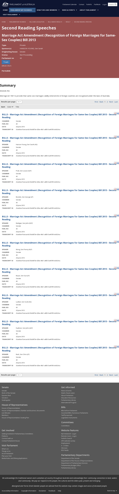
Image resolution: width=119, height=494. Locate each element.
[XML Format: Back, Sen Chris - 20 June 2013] (118, 346)
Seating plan (6, 400)
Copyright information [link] (28, 491)
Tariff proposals (66, 415)
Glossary (64, 448)
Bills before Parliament (69, 410)
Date (10, 107)
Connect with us (7, 438)
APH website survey (68, 441)
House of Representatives (11, 408)
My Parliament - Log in (68, 434)
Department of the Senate (70, 458)
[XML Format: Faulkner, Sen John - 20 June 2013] (118, 320)
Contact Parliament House (11, 441)
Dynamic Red (6, 395)
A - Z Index (65, 446)
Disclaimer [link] (42, 491)
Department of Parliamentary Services (74, 463)
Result (68, 22)
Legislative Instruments (69, 418)
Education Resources (68, 398)
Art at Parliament (7, 453)
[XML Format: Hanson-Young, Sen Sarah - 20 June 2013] (118, 136)
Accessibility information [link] (10, 491)
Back (101, 102)
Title (17, 107)
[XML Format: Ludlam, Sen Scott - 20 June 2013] (118, 294)
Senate (4, 391)
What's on (5, 449)
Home (5, 10)
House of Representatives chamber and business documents (23, 410)
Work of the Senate (8, 393)
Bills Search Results (55, 22)
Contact (81, 4)
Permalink (6, 71)
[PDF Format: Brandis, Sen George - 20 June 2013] (115, 189)
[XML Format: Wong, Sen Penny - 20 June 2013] (118, 241)
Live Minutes (6, 413)
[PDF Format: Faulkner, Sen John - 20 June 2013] (115, 320)
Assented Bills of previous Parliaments (74, 413)
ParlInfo (89, 4)
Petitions (5, 436)
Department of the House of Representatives (77, 461)
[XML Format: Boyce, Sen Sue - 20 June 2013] (118, 268)
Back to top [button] (112, 491)
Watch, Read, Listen (68, 393)
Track (5, 62)
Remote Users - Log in (68, 436)
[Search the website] (112, 4)
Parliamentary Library (68, 400)
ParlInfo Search (66, 438)
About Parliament (88, 10)
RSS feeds (65, 450)
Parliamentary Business (21, 10)
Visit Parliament (10, 15)
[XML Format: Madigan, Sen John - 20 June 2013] (118, 215)
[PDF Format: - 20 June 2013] (115, 113)
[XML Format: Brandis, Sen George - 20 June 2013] (118, 189)
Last (116, 102)
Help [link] (59, 491)
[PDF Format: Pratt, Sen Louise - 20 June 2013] (115, 163)
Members (5, 415)
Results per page (8, 102)
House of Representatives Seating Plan (15, 418)
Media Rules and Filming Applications (14, 458)
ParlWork (97, 4)
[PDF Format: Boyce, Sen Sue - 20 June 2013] (115, 268)
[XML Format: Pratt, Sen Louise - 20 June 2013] (118, 163)
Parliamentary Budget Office (71, 465)
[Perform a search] (115, 4)
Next (111, 102)
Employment (65, 443)
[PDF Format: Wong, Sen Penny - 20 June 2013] (115, 241)
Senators (5, 398)
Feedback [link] (52, 491)
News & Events (68, 10)
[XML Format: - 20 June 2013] (118, 113)
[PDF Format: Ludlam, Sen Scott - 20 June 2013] (115, 294)
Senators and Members (47, 10)
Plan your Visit (7, 456)
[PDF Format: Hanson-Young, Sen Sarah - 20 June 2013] (115, 136)
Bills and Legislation (37, 22)
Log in (105, 4)
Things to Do (6, 451)
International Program (68, 402)
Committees (65, 426)
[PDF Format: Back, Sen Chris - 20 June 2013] (115, 346)
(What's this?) (6, 66)
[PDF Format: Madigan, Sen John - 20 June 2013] (115, 215)
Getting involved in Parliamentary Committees (17, 434)
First (96, 102)
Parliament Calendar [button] (70, 4)
